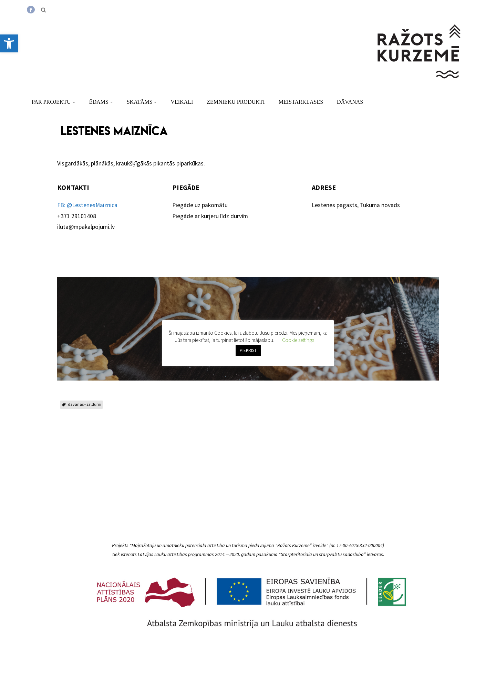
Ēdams (101, 102)
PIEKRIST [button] (248, 350)
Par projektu (53, 102)
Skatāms (142, 102)
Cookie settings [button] (298, 340)
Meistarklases (301, 102)
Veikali (181, 102)
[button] (9, 43)
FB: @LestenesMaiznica (87, 205)
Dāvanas (350, 102)
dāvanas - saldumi (84, 404)
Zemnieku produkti (236, 102)
